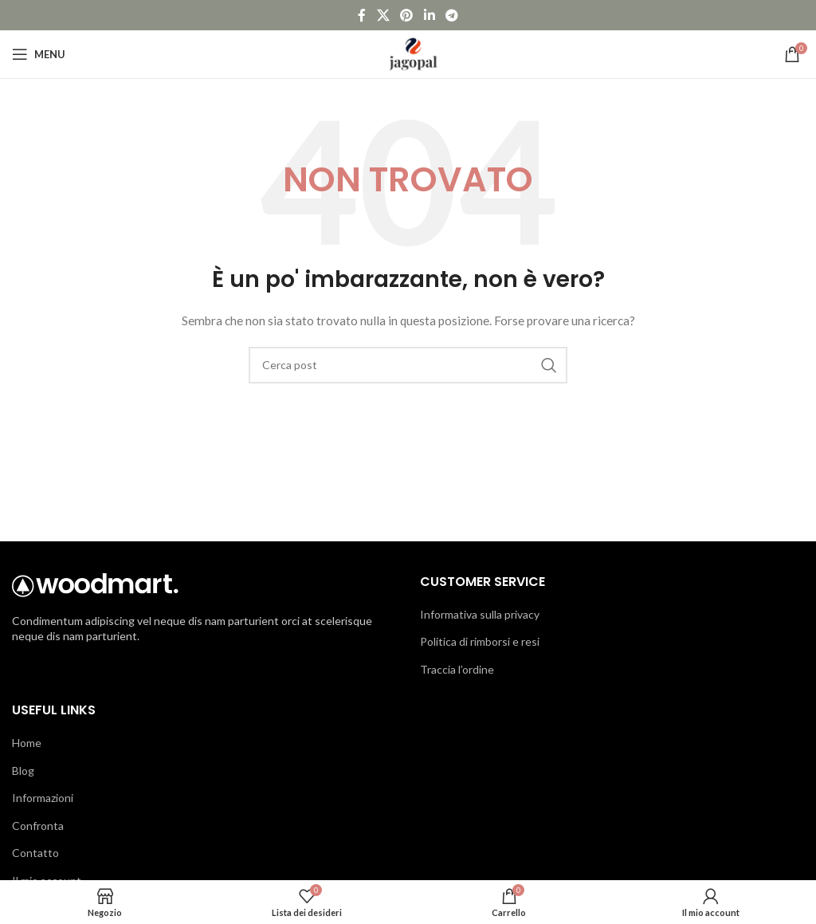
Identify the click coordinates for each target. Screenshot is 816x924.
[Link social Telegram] (451, 15)
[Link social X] (382, 15)
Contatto (35, 852)
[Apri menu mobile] (38, 54)
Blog (23, 770)
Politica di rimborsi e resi (479, 641)
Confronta (38, 825)
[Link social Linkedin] (429, 15)
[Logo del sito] (408, 53)
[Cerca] (408, 365)
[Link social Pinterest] (406, 15)
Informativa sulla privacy (479, 614)
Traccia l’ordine (457, 669)
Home (26, 742)
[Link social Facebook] (361, 15)
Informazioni (42, 797)
